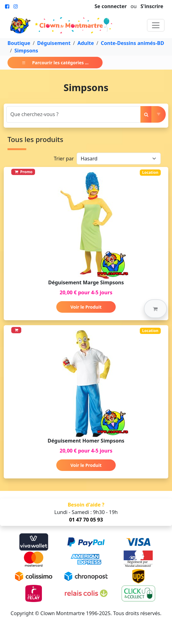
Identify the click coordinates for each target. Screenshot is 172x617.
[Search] (73, 114)
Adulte (85, 43)
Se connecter (110, 6)
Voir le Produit (85, 307)
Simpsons (26, 50)
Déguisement (54, 43)
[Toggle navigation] (155, 25)
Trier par (64, 158)
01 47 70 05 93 (86, 519)
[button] (155, 308)
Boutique (19, 43)
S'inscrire (151, 6)
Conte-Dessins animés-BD (132, 43)
